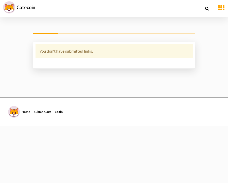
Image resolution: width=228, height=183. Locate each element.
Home (26, 112)
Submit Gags (42, 112)
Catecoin (25, 7)
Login (59, 112)
